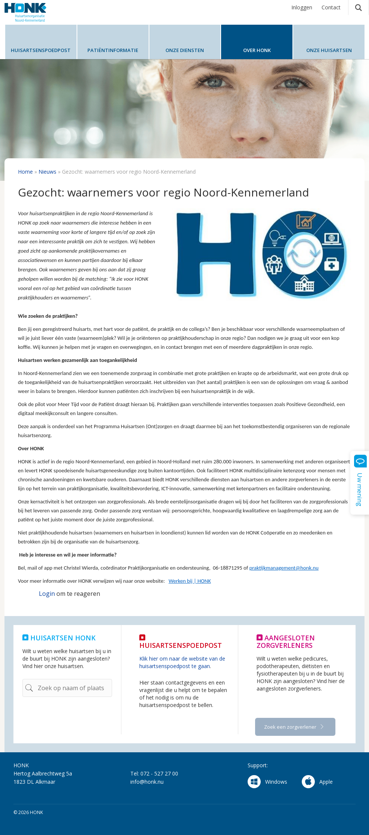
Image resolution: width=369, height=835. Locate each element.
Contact (331, 7)
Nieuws (47, 171)
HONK (32, 12)
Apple (317, 781)
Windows (267, 781)
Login (47, 593)
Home (25, 171)
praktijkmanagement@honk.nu (284, 567)
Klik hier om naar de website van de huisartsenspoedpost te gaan (182, 662)
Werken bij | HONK (189, 581)
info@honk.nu (147, 781)
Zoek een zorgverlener (290, 726)
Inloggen (301, 7)
